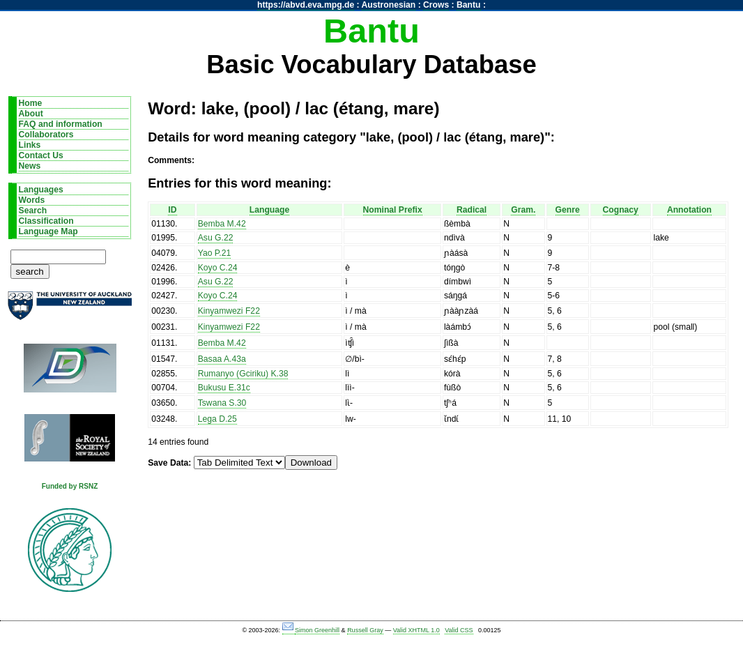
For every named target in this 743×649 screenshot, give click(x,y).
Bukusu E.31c (224, 387)
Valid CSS (459, 630)
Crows (436, 5)
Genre (568, 210)
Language (269, 210)
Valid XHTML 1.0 (416, 630)
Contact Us (41, 155)
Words (32, 200)
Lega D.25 (217, 419)
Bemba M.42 (222, 224)
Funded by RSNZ (70, 486)
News (30, 166)
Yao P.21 (214, 253)
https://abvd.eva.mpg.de (305, 5)
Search (33, 210)
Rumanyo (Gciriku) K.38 (243, 374)
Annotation (689, 210)
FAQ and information (60, 124)
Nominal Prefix (392, 210)
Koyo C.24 (218, 268)
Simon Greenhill (317, 630)
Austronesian (389, 5)
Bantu (468, 5)
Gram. (523, 210)
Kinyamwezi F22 (229, 311)
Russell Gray (365, 630)
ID (172, 210)
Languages (41, 189)
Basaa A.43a (222, 359)
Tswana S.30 (222, 403)
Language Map (48, 231)
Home (31, 103)
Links (30, 145)
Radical (472, 210)
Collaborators (46, 134)
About (31, 114)
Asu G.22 (215, 238)
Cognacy (620, 210)
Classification (46, 221)
